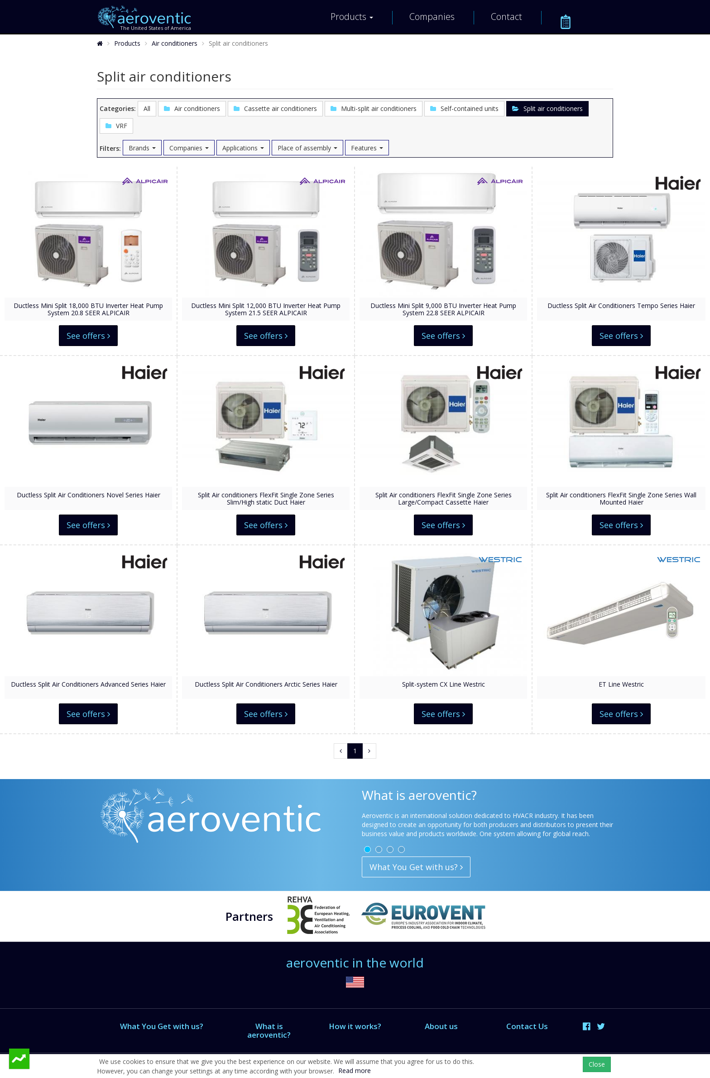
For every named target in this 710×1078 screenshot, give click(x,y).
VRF (116, 125)
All (147, 108)
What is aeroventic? (269, 1030)
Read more (354, 1070)
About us (441, 1026)
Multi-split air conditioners (374, 108)
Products (352, 16)
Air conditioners (174, 43)
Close (597, 1064)
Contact (506, 16)
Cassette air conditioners (275, 108)
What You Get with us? (416, 866)
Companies (432, 16)
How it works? (355, 1026)
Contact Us (527, 1026)
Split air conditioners (547, 108)
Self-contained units (464, 108)
